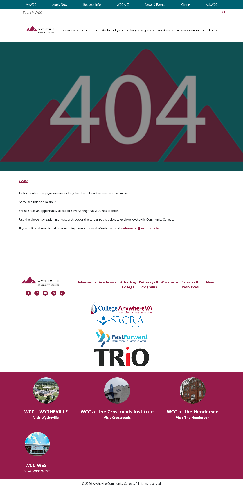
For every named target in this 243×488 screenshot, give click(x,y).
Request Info (92, 5)
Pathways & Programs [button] (140, 30)
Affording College (128, 284)
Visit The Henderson (192, 417)
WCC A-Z (123, 5)
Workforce (169, 282)
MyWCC (31, 5)
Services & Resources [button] (190, 30)
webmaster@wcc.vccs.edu (140, 228)
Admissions (87, 282)
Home (23, 181)
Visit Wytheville (46, 417)
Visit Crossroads (117, 417)
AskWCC (211, 5)
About (211, 282)
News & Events (155, 5)
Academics (107, 282)
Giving (185, 5)
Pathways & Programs (149, 284)
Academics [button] (89, 30)
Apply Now (59, 5)
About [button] (212, 30)
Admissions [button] (70, 30)
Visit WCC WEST (37, 471)
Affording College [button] (112, 30)
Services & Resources (190, 284)
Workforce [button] (165, 30)
